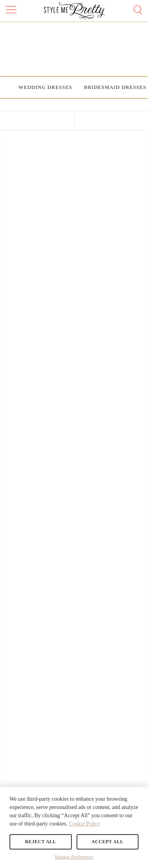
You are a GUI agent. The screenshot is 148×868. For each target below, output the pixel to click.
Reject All (40, 841)
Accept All (108, 841)
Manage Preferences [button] (74, 857)
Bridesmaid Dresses (115, 87)
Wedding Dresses (45, 87)
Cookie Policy (84, 824)
